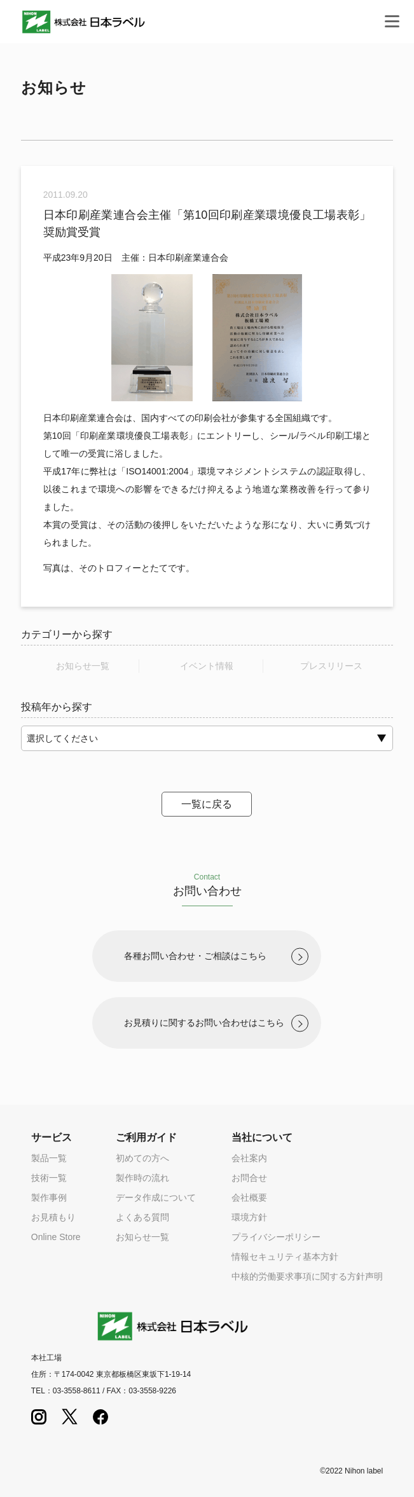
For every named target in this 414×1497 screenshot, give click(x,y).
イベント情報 (206, 666)
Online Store (56, 1237)
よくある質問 (142, 1217)
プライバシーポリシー (276, 1237)
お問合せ (249, 1178)
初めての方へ (142, 1158)
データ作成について (156, 1197)
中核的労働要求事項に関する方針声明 (307, 1276)
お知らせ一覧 (82, 666)
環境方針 (249, 1217)
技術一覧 (49, 1178)
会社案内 (249, 1158)
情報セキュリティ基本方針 (284, 1257)
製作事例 (49, 1197)
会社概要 (249, 1197)
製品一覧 (49, 1158)
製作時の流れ (142, 1178)
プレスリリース (331, 666)
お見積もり (53, 1217)
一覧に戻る (206, 804)
